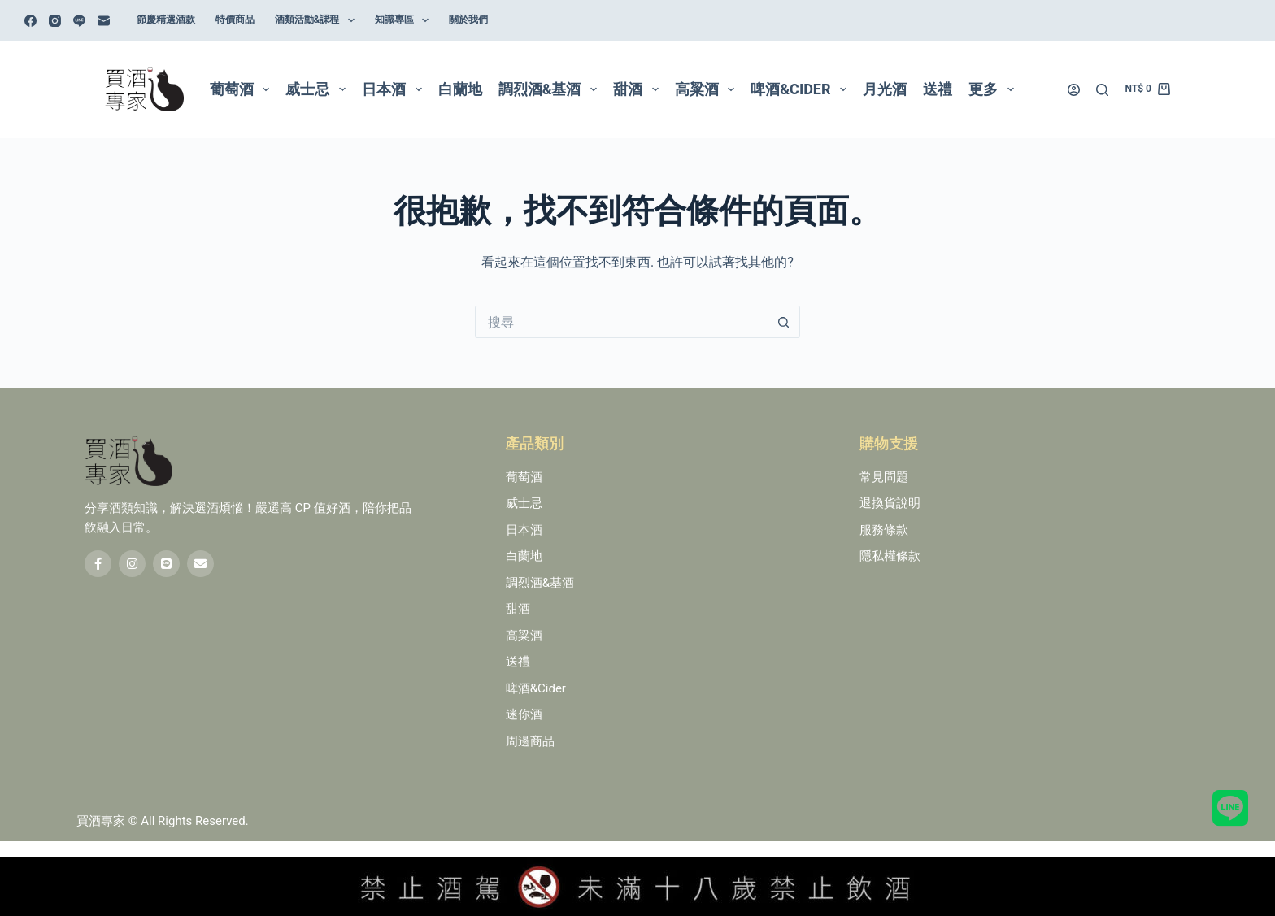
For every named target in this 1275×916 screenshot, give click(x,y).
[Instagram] (55, 21)
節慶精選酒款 (166, 19)
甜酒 (639, 89)
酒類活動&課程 (318, 20)
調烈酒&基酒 (550, 89)
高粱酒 (708, 89)
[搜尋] (1102, 90)
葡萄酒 (243, 89)
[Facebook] (30, 21)
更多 (994, 89)
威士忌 (318, 89)
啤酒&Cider (802, 89)
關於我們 (468, 19)
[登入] (1074, 90)
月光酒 (885, 89)
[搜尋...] (621, 322)
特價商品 (235, 19)
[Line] (79, 21)
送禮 (937, 89)
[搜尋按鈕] (784, 322)
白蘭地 (460, 89)
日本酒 (395, 89)
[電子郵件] (104, 21)
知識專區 (405, 20)
